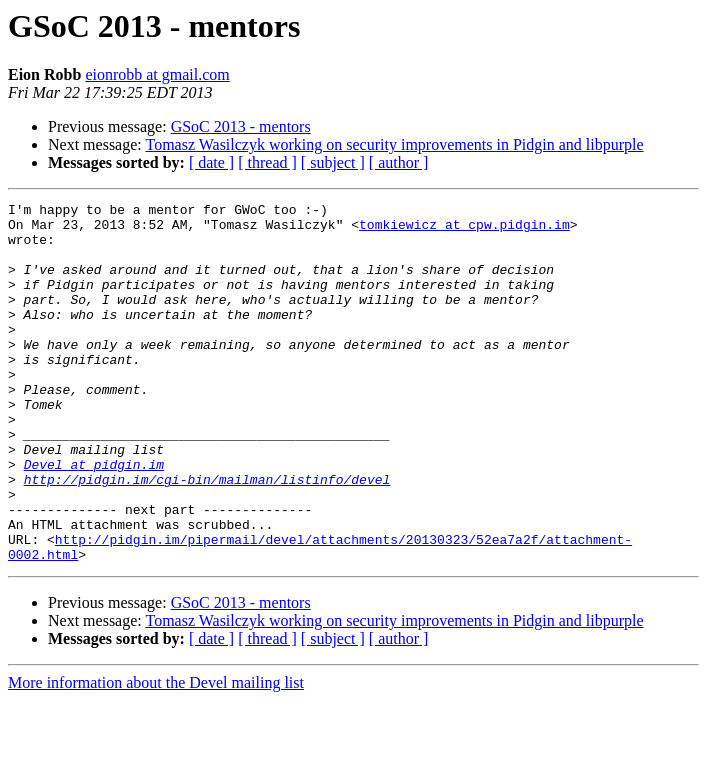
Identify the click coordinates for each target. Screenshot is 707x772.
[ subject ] (333, 162)
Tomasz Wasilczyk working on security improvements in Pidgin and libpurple (394, 144)
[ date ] (211, 162)
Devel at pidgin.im (94, 518)
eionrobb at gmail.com (157, 74)
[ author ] (399, 162)
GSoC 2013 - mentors (241, 126)
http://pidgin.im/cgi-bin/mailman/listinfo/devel (207, 536)
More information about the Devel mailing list (156, 754)
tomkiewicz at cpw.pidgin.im (464, 230)
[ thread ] (267, 162)
